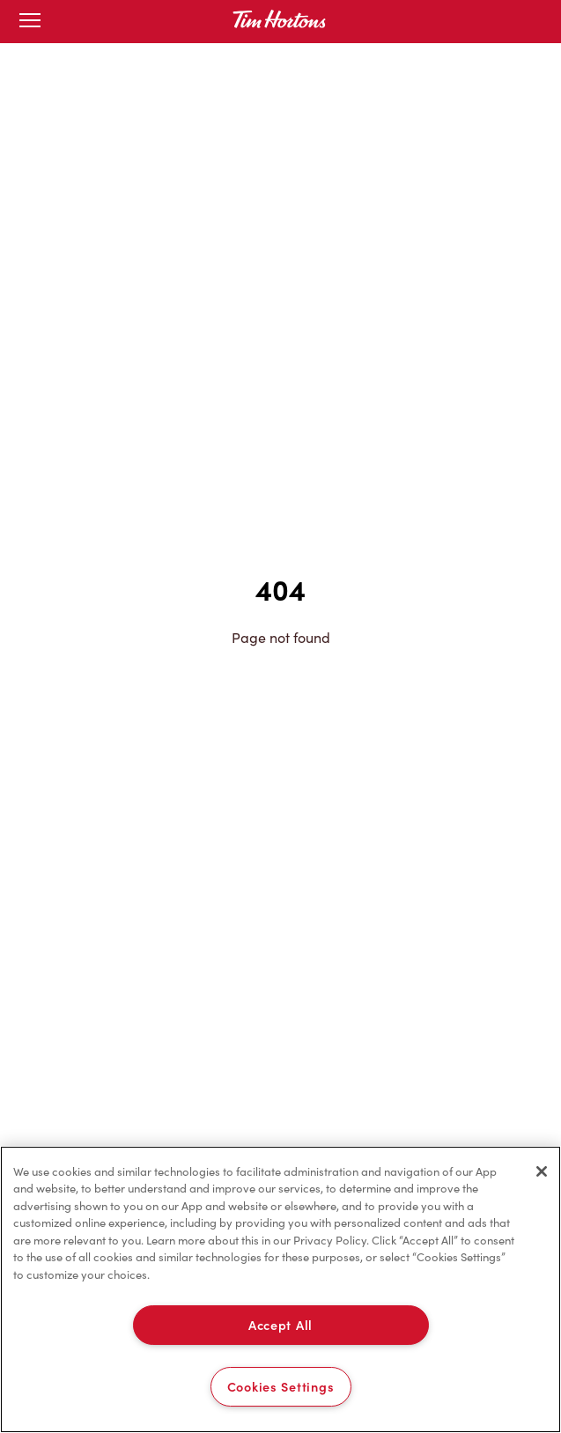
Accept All (280, 1324)
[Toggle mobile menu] (30, 21)
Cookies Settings (281, 1386)
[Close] (541, 1171)
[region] (280, 1289)
